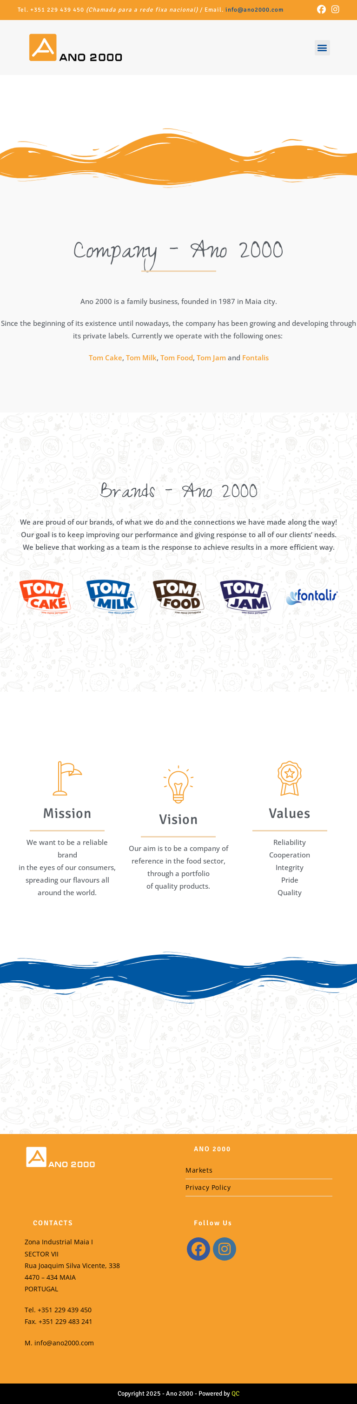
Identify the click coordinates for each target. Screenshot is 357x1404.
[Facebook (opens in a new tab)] (321, 9)
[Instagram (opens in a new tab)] (334, 9)
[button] (322, 47)
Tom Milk (141, 357)
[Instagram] (224, 1249)
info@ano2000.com (254, 10)
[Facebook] (198, 1249)
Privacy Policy (208, 1187)
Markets (198, 1170)
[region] (178, 121)
